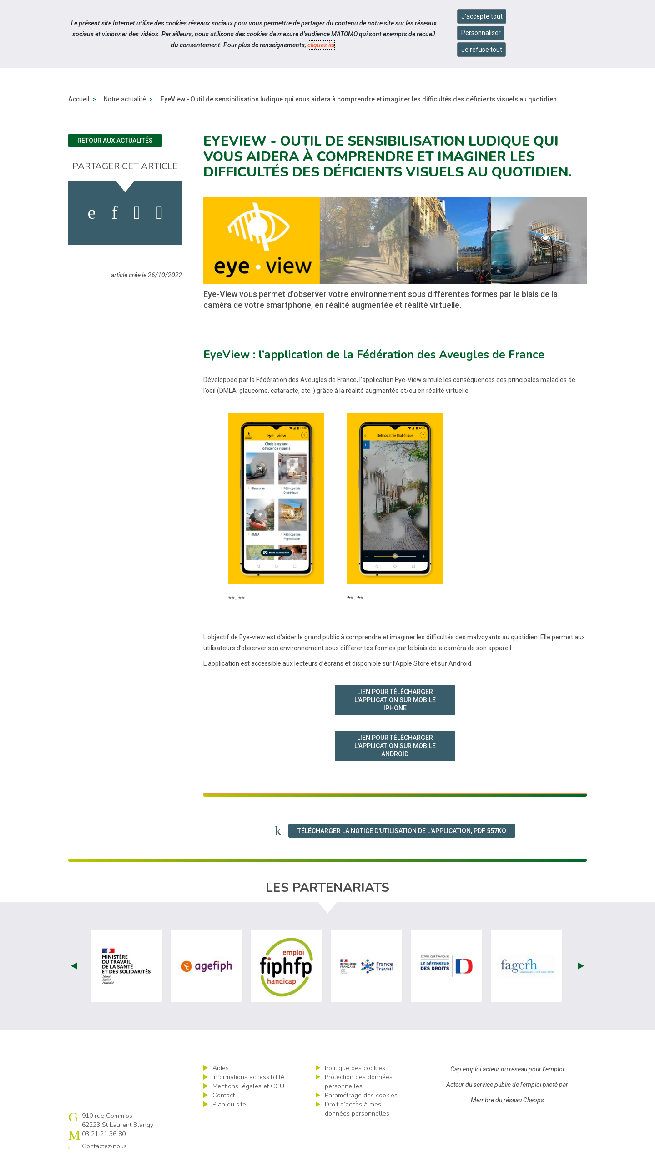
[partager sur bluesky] (159, 212)
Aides (220, 1068)
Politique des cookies (355, 1068)
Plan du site (229, 1104)
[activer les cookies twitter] (137, 212)
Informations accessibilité (248, 1077)
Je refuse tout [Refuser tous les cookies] (481, 49)
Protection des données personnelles (359, 1082)
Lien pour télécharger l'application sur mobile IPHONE (395, 700)
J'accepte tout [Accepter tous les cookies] (482, 16)
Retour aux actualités (115, 140)
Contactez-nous (104, 1146)
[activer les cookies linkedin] (114, 212)
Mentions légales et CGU (248, 1086)
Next (581, 966)
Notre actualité (125, 99)
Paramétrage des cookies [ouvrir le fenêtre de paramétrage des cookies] (361, 1095)
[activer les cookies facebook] (92, 212)
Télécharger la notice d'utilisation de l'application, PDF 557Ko (401, 830)
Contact (223, 1095)
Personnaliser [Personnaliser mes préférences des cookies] (481, 32)
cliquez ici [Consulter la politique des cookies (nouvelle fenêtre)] (320, 45)
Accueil (78, 99)
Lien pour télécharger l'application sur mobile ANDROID (395, 746)
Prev (74, 966)
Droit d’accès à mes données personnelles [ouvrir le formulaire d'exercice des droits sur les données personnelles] (357, 1109)
